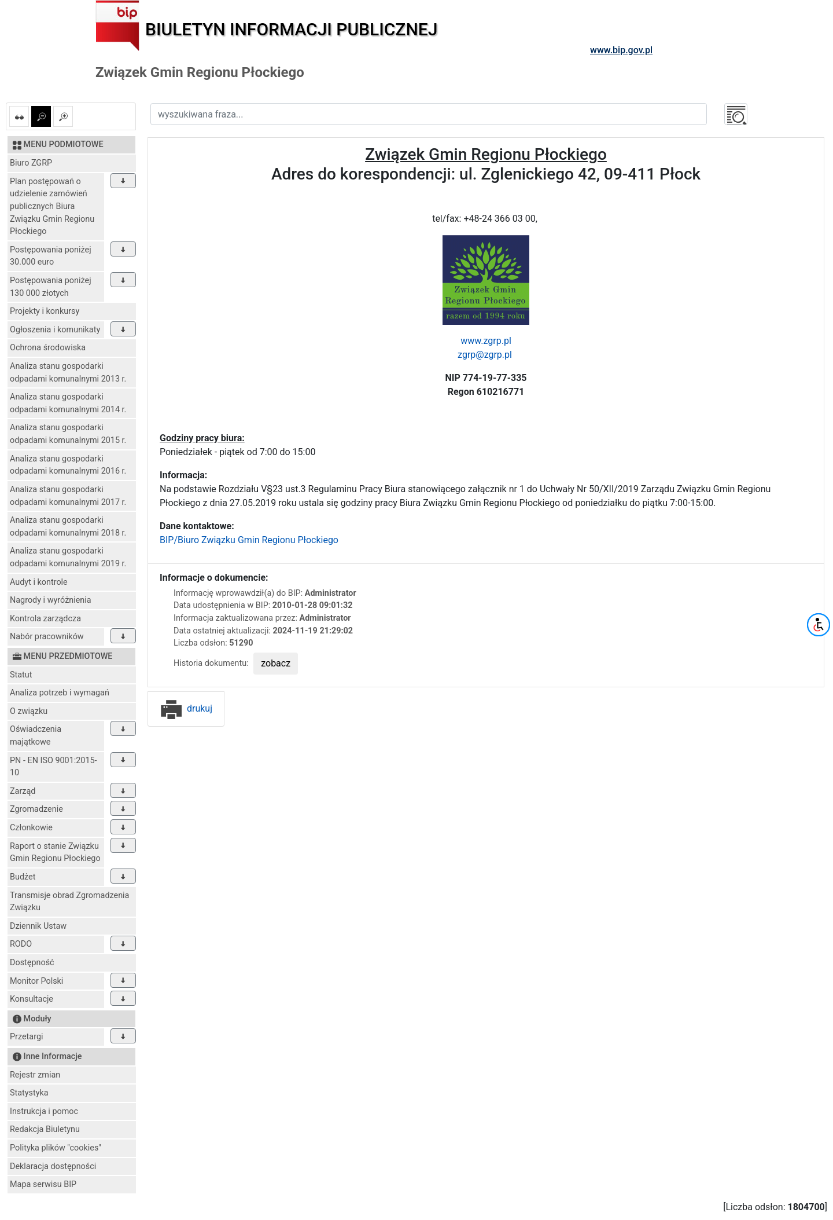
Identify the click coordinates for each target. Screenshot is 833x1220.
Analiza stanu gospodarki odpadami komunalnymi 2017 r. (68, 496)
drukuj (186, 708)
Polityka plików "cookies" (55, 1148)
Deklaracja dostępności (53, 1166)
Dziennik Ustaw (38, 926)
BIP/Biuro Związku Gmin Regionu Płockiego (249, 539)
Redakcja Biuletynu (45, 1129)
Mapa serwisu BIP (43, 1184)
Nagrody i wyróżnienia (50, 600)
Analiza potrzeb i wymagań (59, 693)
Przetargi (26, 1037)
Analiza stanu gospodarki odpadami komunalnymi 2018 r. (68, 526)
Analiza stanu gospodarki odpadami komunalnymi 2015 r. (68, 434)
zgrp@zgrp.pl (486, 354)
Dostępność (32, 963)
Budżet (22, 877)
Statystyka (29, 1093)
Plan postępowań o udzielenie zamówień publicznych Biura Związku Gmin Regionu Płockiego (52, 206)
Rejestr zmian (35, 1075)
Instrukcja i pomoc (44, 1111)
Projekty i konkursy (44, 311)
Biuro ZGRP (31, 163)
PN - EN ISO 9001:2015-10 (53, 767)
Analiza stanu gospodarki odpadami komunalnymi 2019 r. (68, 557)
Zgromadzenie (36, 809)
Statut (21, 675)
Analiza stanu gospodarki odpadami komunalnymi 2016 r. (68, 465)
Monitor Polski (36, 981)
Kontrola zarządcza (45, 619)
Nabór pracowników (47, 637)
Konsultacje (31, 999)
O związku (28, 711)
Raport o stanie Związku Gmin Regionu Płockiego (55, 852)
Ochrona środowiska (48, 348)
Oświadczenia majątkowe (35, 735)
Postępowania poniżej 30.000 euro (50, 256)
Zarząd (22, 791)
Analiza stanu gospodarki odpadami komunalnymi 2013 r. (68, 372)
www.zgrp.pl (485, 340)
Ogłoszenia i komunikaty (55, 330)
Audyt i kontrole (39, 582)
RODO (21, 944)
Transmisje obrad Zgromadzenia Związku (69, 902)
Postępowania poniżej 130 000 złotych (50, 287)
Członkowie (31, 828)
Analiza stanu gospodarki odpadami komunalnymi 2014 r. (68, 403)
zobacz (275, 663)
